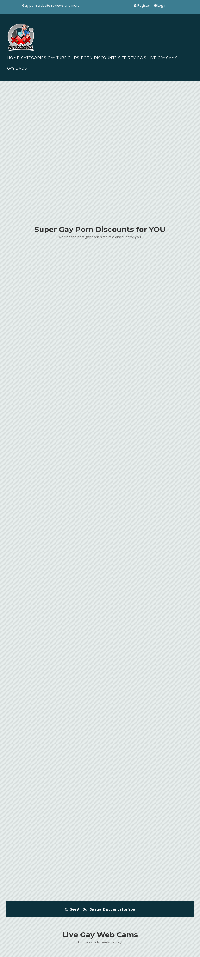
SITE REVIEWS (132, 58)
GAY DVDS (17, 68)
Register (142, 5)
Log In (160, 5)
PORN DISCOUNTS (99, 58)
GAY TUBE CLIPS (63, 58)
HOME (13, 58)
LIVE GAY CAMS (162, 58)
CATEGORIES (33, 58)
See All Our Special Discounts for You (100, 909)
